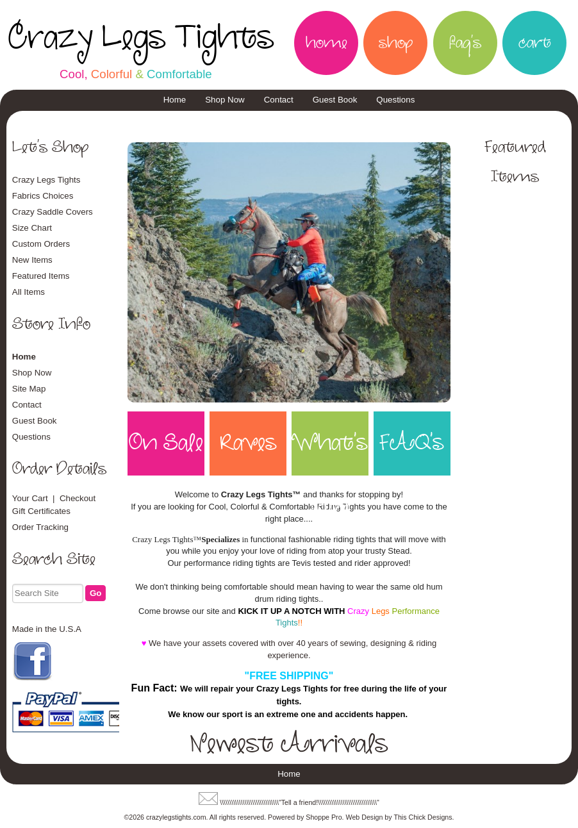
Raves (248, 443)
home (326, 43)
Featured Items (41, 276)
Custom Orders (41, 244)
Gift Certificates (41, 511)
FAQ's (411, 443)
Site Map (29, 388)
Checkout (77, 498)
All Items (28, 292)
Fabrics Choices (43, 196)
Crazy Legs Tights (141, 37)
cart (534, 43)
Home (174, 99)
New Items (32, 260)
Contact (278, 99)
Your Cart (30, 498)
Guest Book (335, 99)
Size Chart (32, 228)
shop (396, 43)
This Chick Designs (422, 817)
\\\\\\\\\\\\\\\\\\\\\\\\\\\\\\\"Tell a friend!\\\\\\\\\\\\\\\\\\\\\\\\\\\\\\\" (299, 802)
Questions (395, 99)
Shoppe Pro (324, 817)
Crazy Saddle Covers (52, 212)
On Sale (166, 443)
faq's (465, 43)
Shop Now (225, 99)
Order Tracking (40, 527)
